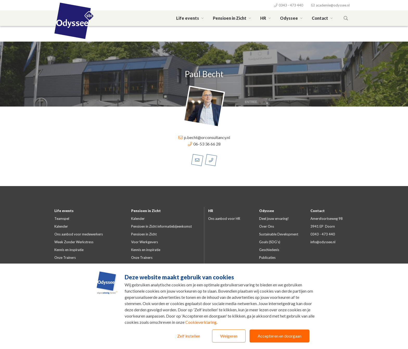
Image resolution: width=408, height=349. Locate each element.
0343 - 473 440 (288, 5)
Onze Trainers (65, 257)
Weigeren (229, 335)
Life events (190, 18)
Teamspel (61, 218)
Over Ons (266, 226)
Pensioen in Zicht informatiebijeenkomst (161, 226)
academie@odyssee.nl (330, 5)
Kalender (61, 226)
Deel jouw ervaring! (274, 218)
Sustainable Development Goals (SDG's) (278, 238)
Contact (323, 18)
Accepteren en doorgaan (279, 335)
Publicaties (267, 257)
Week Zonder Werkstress (73, 242)
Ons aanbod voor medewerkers (78, 234)
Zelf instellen (188, 335)
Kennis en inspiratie (69, 250)
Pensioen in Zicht (232, 18)
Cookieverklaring (200, 322)
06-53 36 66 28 (204, 143)
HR (266, 18)
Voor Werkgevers (144, 242)
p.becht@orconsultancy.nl (204, 137)
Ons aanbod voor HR (224, 218)
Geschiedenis (269, 250)
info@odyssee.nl (322, 242)
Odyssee (292, 18)
